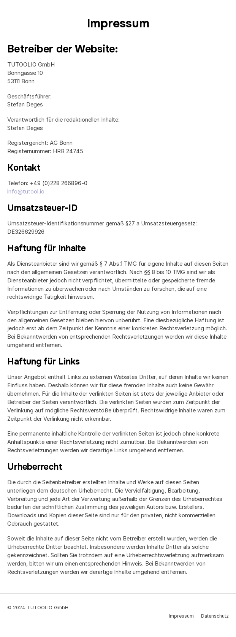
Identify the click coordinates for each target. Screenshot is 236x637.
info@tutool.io (25, 191)
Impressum (181, 616)
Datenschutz (215, 616)
